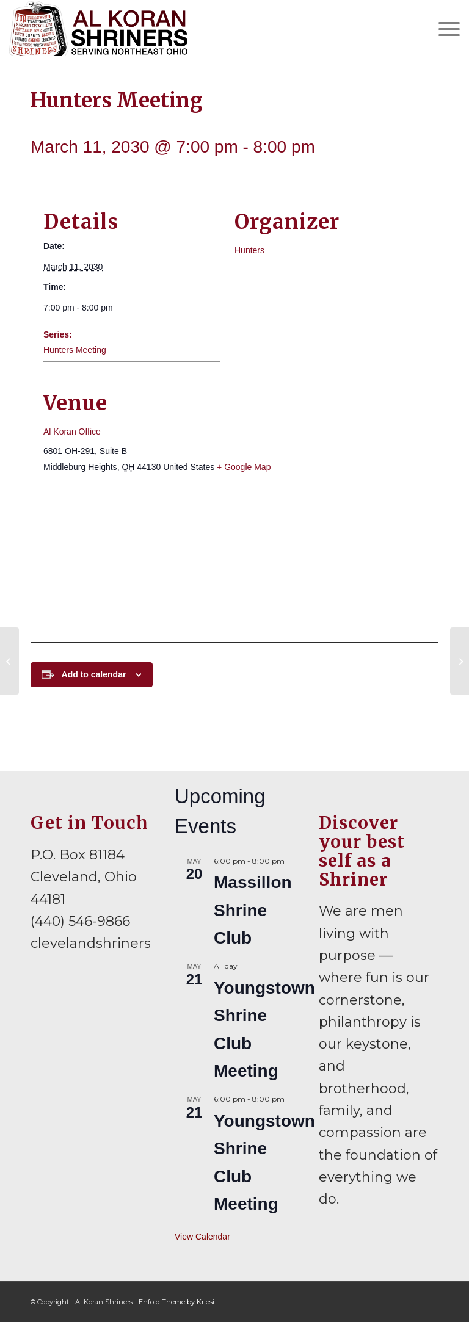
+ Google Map (244, 467)
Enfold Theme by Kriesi (176, 1302)
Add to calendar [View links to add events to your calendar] (94, 674)
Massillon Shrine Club (253, 910)
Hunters (249, 250)
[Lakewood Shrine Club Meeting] (459, 661)
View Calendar (202, 1236)
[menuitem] (443, 28)
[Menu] (443, 28)
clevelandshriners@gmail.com (134, 943)
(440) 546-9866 (80, 921)
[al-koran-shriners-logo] (98, 28)
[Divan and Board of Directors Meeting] (9, 661)
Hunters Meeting (74, 350)
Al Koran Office (72, 431)
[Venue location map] (234, 557)
